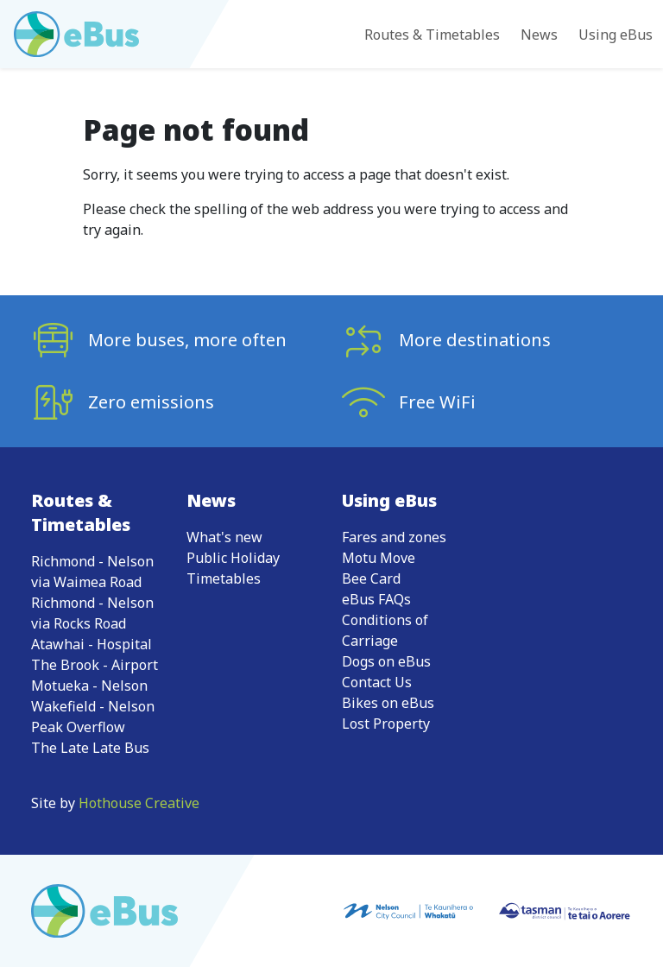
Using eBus (615, 34)
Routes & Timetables (432, 34)
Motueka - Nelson (89, 685)
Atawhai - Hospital (91, 644)
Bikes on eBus (388, 702)
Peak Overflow (78, 726)
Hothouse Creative (139, 802)
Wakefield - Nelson (93, 706)
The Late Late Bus (90, 747)
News (539, 34)
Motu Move (378, 557)
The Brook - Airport (94, 664)
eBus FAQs (376, 599)
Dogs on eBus (386, 661)
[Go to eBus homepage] (76, 34)
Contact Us (377, 682)
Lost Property (386, 723)
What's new (224, 537)
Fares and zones (394, 537)
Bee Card (371, 578)
